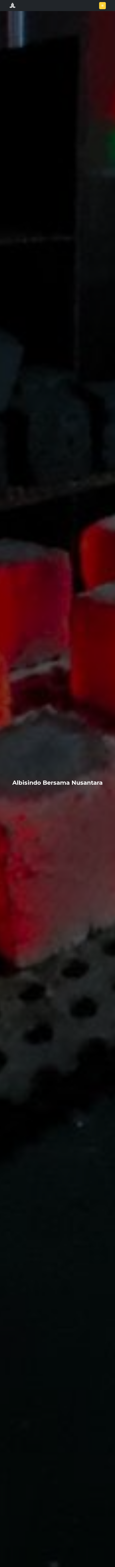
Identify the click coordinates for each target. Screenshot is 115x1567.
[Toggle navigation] (102, 5)
